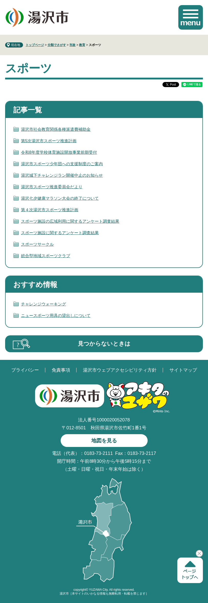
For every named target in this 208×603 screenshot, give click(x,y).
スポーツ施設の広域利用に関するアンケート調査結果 (70, 221)
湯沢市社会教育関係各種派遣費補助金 (56, 129)
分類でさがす (57, 45)
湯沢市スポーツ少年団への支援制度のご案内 (62, 164)
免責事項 (61, 370)
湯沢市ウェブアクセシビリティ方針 (120, 370)
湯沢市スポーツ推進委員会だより (51, 187)
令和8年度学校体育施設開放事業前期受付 (59, 152)
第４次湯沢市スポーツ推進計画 (49, 210)
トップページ (35, 45)
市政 (72, 45)
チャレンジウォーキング (43, 304)
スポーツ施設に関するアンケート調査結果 (60, 233)
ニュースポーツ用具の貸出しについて (56, 315)
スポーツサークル (37, 244)
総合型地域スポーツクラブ (45, 256)
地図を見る (104, 440)
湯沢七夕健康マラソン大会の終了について (60, 198)
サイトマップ (183, 370)
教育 (82, 45)
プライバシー (25, 370)
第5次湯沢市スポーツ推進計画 (48, 141)
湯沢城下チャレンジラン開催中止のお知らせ (62, 175)
